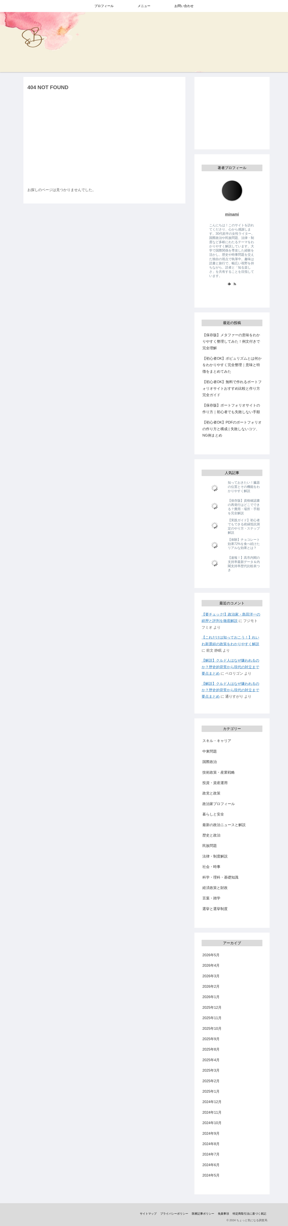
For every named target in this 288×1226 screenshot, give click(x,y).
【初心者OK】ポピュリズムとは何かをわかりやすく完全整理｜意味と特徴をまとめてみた (232, 364)
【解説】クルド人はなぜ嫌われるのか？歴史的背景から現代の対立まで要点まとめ (230, 666)
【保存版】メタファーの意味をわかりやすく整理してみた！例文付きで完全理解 (231, 341)
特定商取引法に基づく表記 (249, 1213)
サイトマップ (146, 1213)
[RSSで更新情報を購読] (234, 283)
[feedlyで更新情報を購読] (229, 283)
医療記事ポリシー (202, 1213)
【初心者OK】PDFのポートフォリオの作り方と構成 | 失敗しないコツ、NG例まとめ (232, 428)
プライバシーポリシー (173, 1213)
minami (232, 214)
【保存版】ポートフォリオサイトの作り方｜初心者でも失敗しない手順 (231, 408)
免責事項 (222, 1213)
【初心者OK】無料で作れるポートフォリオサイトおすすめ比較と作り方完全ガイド (232, 388)
